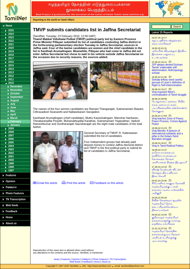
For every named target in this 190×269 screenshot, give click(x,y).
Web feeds (12, 205)
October (15, 93)
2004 (11, 146)
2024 (11, 34)
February (15, 121)
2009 (11, 128)
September (16, 97)
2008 (11, 132)
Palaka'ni (11, 187)
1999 (11, 163)
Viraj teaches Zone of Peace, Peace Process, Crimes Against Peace (169, 121)
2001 (11, 156)
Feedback (11, 211)
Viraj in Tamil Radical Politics (168, 145)
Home (9, 217)
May (12, 111)
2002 (11, 153)
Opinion (10, 181)
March (14, 118)
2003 (11, 149)
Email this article (47, 182)
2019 (11, 51)
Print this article (76, 182)
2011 (11, 79)
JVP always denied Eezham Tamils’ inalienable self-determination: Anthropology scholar (167, 68)
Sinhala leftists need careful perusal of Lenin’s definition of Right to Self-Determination (168, 82)
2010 (11, 83)
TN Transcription (16, 199)
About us (11, 223)
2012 (11, 76)
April (13, 114)
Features (11, 175)
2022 (11, 41)
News (9, 25)
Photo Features (15, 193)
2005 (11, 142)
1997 (11, 170)
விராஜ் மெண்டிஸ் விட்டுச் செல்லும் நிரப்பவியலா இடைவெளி (166, 172)
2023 (11, 37)
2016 (11, 62)
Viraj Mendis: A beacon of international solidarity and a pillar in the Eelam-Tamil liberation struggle (167, 134)
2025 (11, 30)
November (16, 90)
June (13, 107)
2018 (11, 55)
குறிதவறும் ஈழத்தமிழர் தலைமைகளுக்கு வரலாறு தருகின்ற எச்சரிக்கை (166, 220)
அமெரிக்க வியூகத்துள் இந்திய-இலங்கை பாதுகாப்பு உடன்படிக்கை (169, 54)
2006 (11, 139)
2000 (11, 160)
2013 (11, 72)
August (14, 100)
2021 (11, 44)
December (16, 86)
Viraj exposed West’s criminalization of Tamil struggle (169, 93)
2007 (11, 135)
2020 (11, 48)
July (12, 104)
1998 (11, 167)
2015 (11, 65)
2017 (11, 58)
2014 (11, 69)
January (15, 125)
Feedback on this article (108, 182)
